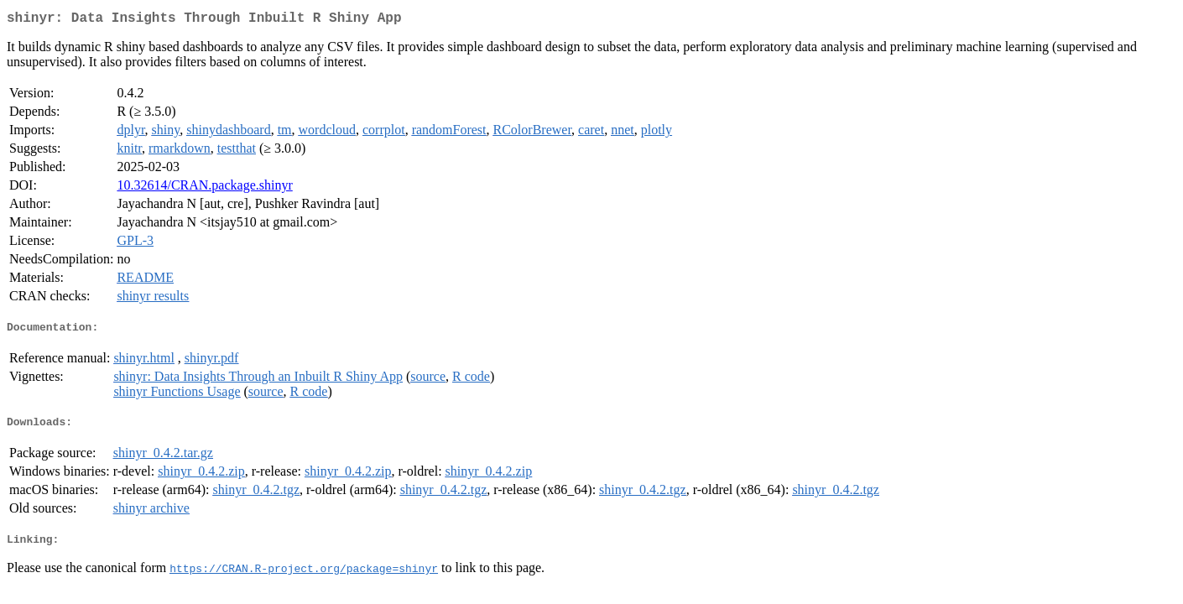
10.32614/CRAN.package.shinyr (204, 188)
